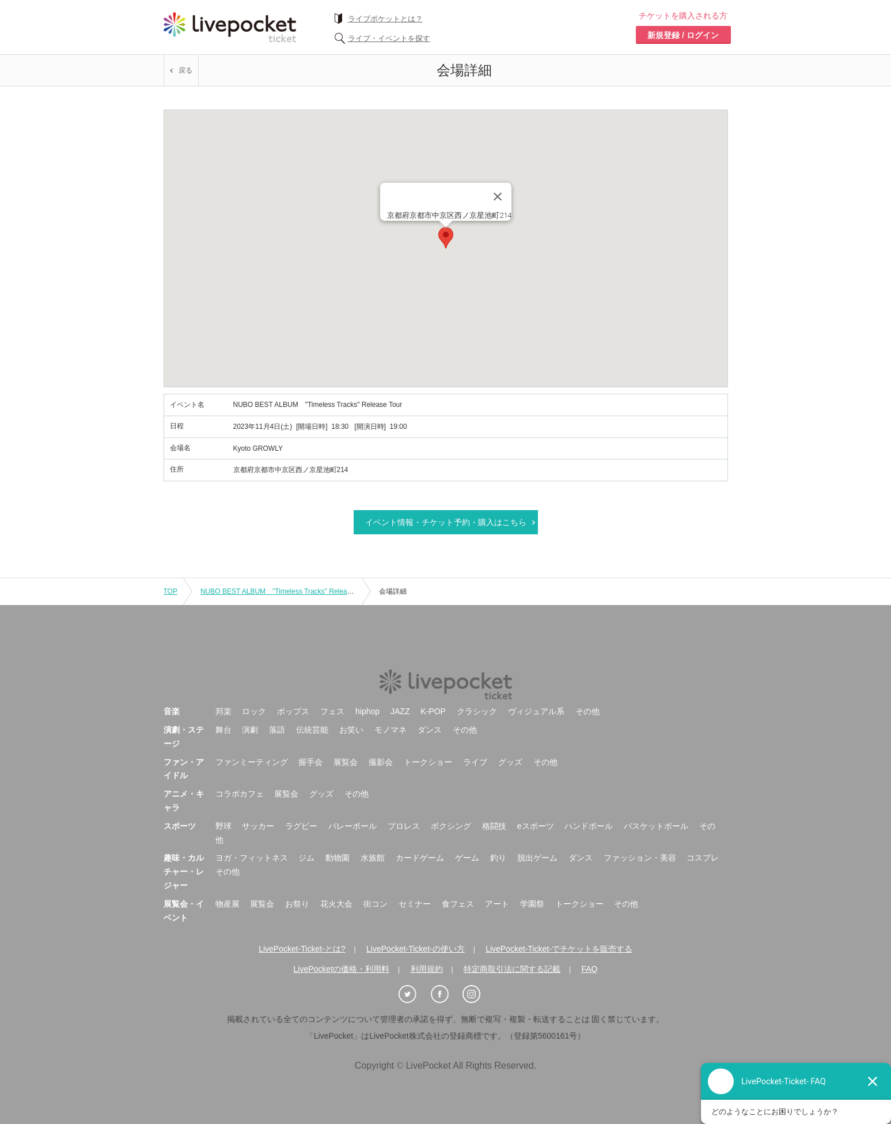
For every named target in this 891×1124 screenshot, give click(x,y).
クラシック (477, 711)
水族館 (373, 857)
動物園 (337, 857)
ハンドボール (588, 826)
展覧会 (345, 762)
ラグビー (301, 826)
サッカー (258, 826)
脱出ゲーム (537, 857)
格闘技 (494, 826)
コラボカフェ (239, 793)
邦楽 (223, 711)
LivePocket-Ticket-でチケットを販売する (559, 948)
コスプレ (703, 857)
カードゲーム (420, 857)
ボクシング (451, 826)
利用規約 (427, 969)
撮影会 (381, 762)
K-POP (433, 711)
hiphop (367, 711)
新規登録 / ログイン (683, 35)
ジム (306, 857)
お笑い (351, 729)
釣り (498, 857)
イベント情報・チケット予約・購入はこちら (445, 522)
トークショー (428, 762)
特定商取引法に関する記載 (512, 969)
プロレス (404, 826)
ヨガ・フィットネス (251, 857)
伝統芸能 (312, 729)
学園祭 (532, 903)
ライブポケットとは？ (385, 18)
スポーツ (180, 826)
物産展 (227, 903)
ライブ (475, 762)
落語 (277, 729)
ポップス (293, 711)
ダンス (430, 729)
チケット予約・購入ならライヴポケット (230, 27)
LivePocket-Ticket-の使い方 (415, 948)
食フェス (458, 903)
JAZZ (400, 711)
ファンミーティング (251, 762)
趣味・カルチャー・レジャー (184, 871)
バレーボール (352, 826)
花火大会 (336, 903)
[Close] (497, 196)
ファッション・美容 (640, 857)
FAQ (589, 969)
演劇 (250, 729)
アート (497, 903)
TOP (170, 591)
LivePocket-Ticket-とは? (302, 948)
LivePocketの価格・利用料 (341, 969)
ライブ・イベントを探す (389, 38)
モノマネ (390, 729)
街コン (375, 903)
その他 (587, 711)
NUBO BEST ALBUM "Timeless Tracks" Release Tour (285, 591)
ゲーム (467, 857)
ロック (254, 711)
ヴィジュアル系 (536, 711)
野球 (223, 826)
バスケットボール (656, 826)
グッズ (510, 762)
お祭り (297, 903)
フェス (332, 711)
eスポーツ (535, 826)
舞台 (223, 729)
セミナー (415, 903)
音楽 (172, 711)
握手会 (310, 762)
